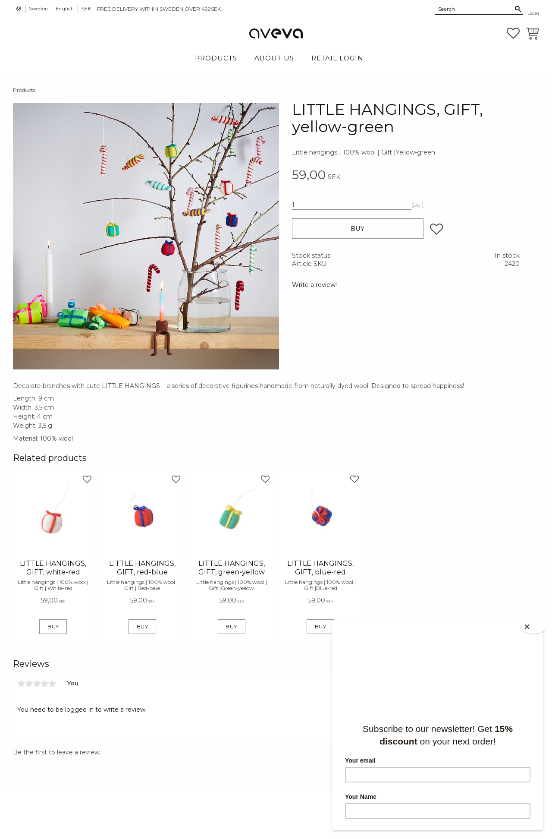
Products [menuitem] (216, 58)
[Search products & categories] (474, 8)
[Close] (535, 625)
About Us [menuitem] (274, 58)
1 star (21, 684)
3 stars (37, 684)
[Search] (518, 9)
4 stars (44, 684)
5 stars (52, 684)
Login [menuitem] (533, 13)
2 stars (29, 684)
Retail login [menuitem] (337, 58)
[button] (513, 33)
